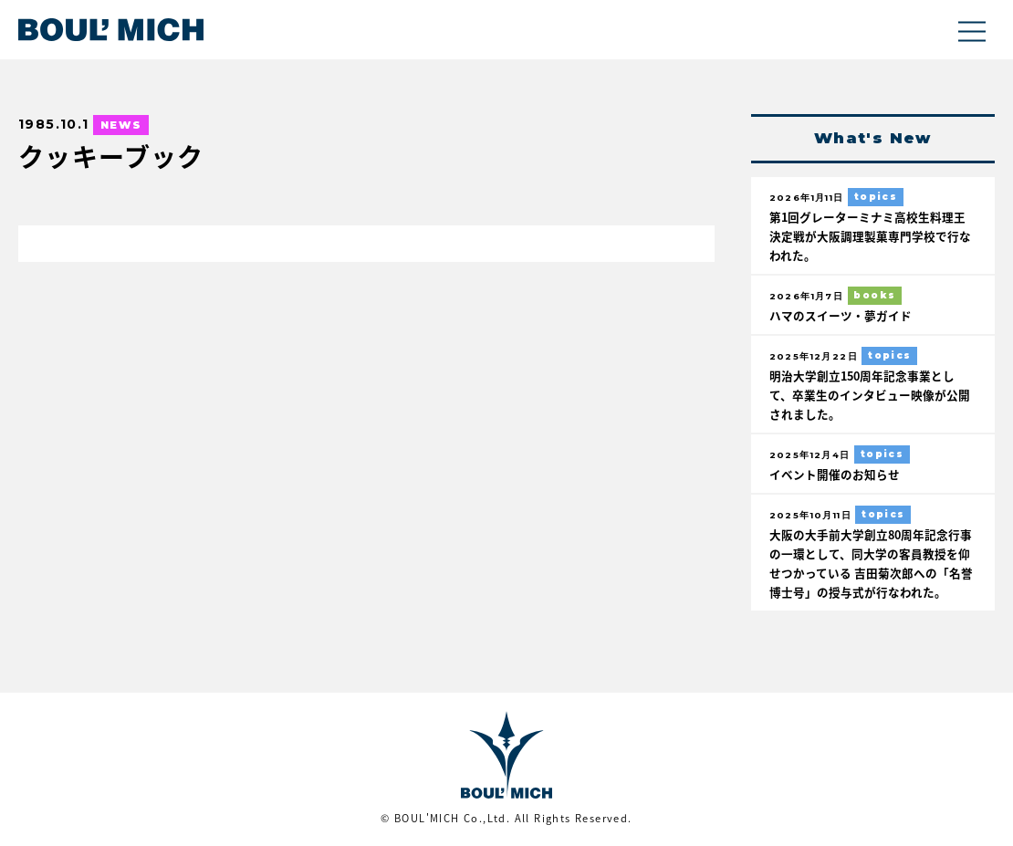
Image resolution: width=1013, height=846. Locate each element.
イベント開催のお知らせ (834, 474)
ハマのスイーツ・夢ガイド (840, 315)
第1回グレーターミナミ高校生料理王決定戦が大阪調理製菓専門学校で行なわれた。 (870, 236)
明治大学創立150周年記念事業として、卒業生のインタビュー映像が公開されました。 (869, 395)
